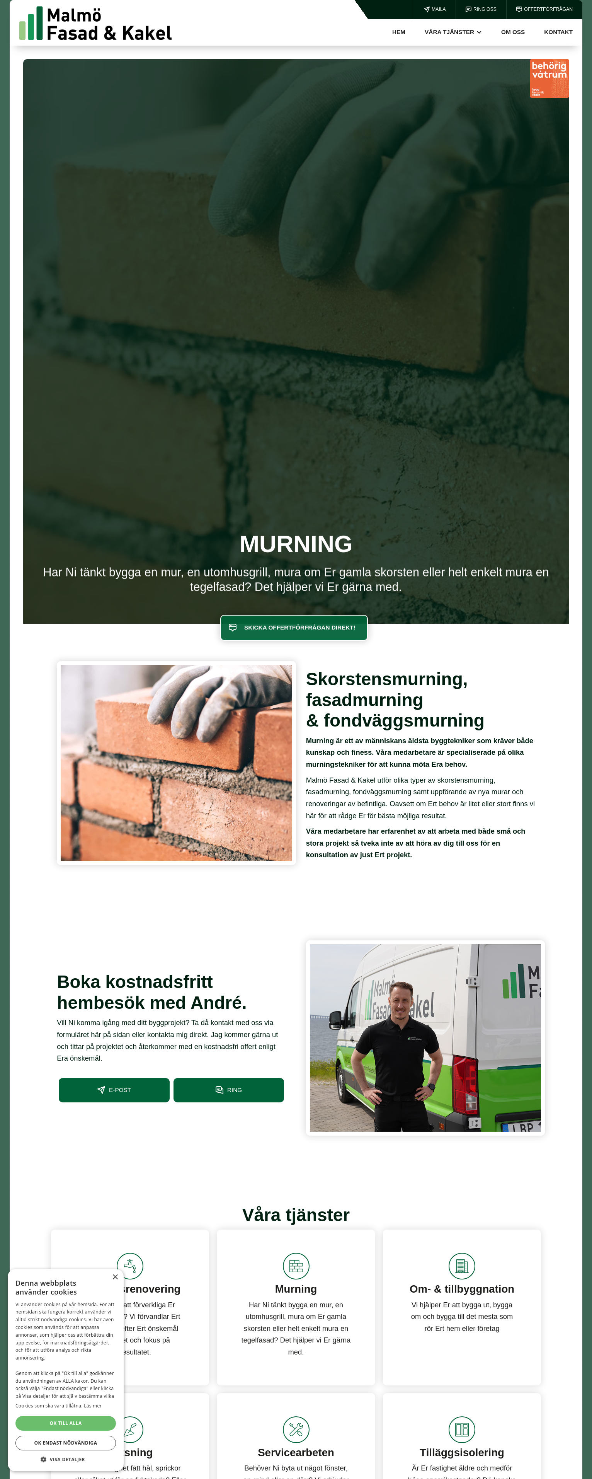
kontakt (558, 32)
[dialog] (66, 1370)
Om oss (513, 32)
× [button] (115, 1277)
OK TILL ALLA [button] (65, 1423)
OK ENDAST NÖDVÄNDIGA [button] (65, 1443)
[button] (453, 32)
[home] (96, 23)
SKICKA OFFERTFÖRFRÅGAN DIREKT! (300, 640)
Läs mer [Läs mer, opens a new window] (93, 1405)
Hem (398, 32)
